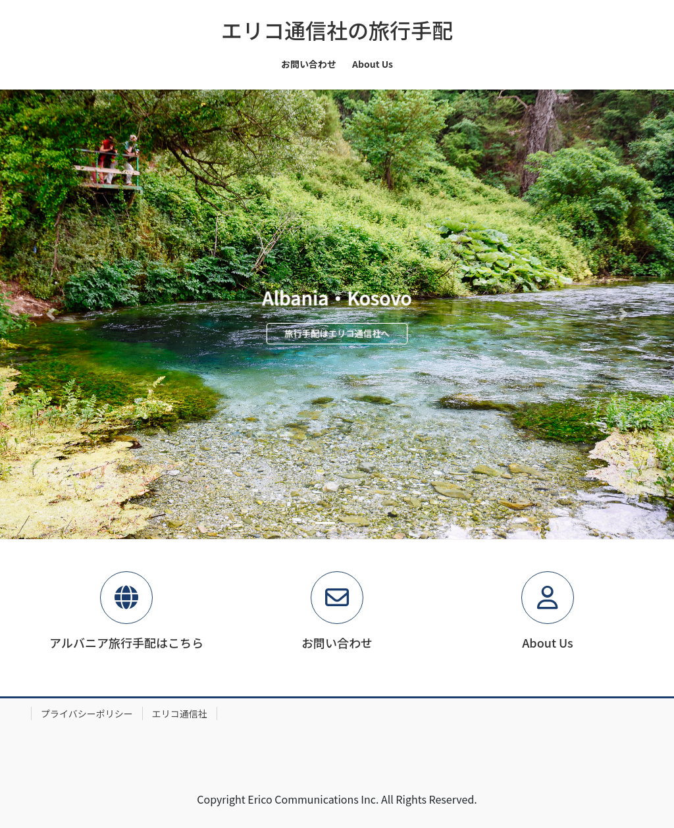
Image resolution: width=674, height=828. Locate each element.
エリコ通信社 (179, 713)
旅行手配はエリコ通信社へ (337, 333)
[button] (50, 314)
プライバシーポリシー (87, 713)
